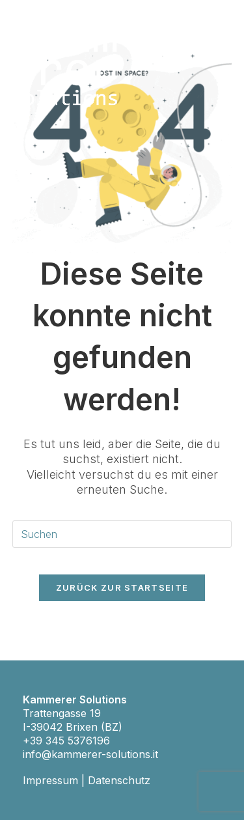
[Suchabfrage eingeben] (122, 534)
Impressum (50, 780)
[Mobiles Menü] (224, 36)
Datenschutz (119, 780)
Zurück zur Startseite (122, 587)
